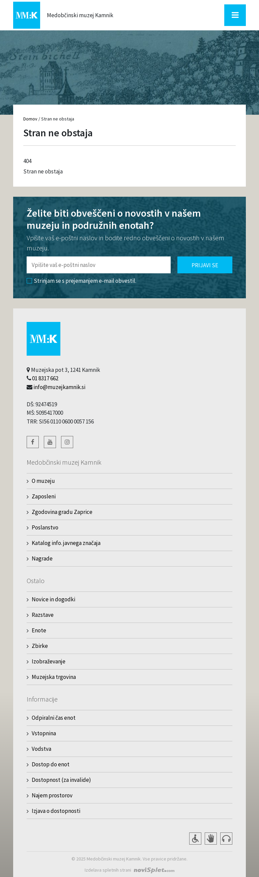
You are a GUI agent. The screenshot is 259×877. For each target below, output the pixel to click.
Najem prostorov (52, 795)
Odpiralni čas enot (54, 717)
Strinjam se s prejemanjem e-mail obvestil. (81, 280)
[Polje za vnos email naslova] (99, 264)
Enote (39, 630)
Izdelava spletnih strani (108, 870)
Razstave (43, 615)
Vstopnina (44, 733)
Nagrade (42, 558)
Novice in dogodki (53, 599)
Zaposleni (44, 496)
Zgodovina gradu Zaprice (62, 512)
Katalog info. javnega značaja (66, 543)
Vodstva (41, 748)
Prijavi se (205, 265)
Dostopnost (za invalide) (61, 780)
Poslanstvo (45, 527)
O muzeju (43, 481)
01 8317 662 (45, 378)
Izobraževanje (48, 661)
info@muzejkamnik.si (59, 387)
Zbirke (40, 646)
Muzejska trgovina (54, 677)
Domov (30, 119)
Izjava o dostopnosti (56, 811)
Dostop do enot (50, 764)
